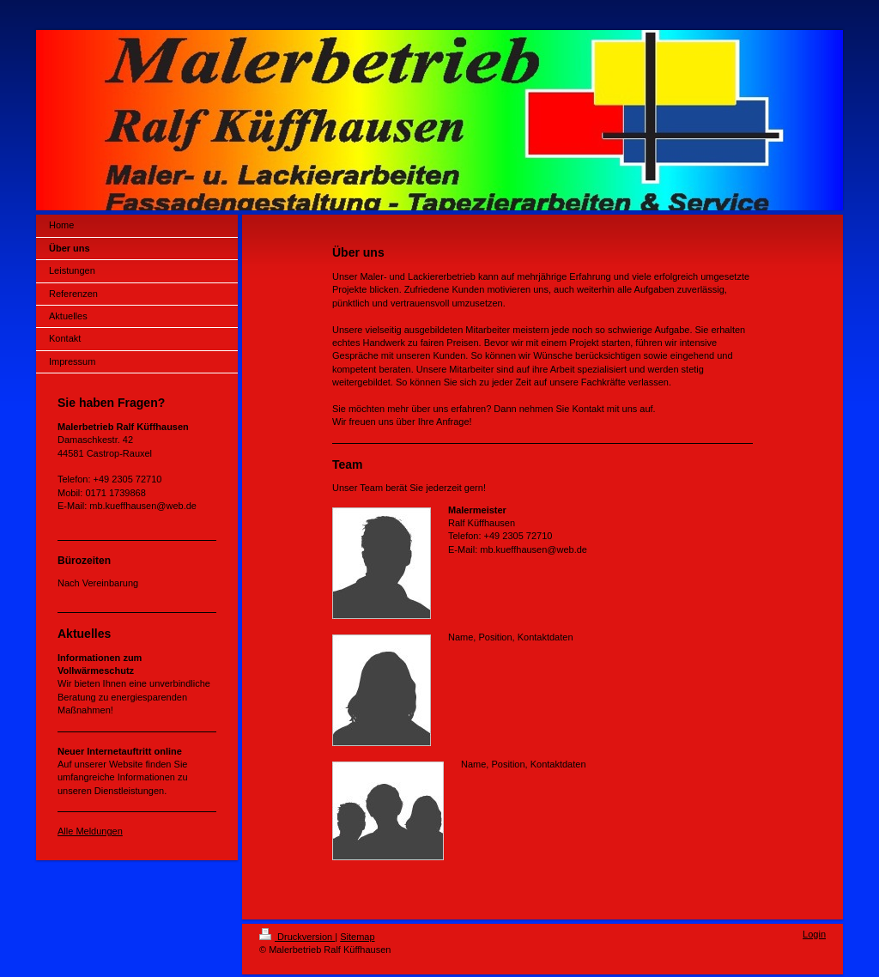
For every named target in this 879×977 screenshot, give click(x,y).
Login (814, 934)
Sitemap (357, 936)
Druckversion (297, 936)
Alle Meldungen (90, 831)
